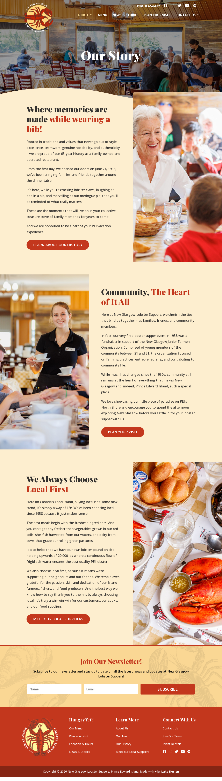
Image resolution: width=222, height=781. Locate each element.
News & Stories (125, 15)
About (83, 15)
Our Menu (76, 728)
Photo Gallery (148, 6)
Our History (123, 744)
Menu (102, 15)
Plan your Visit (157, 15)
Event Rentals (172, 744)
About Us (122, 728)
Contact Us (186, 15)
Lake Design (170, 771)
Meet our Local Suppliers (132, 752)
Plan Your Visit (123, 432)
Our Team (122, 736)
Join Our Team (172, 736)
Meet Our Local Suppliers (58, 619)
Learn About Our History (58, 244)
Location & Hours (81, 744)
